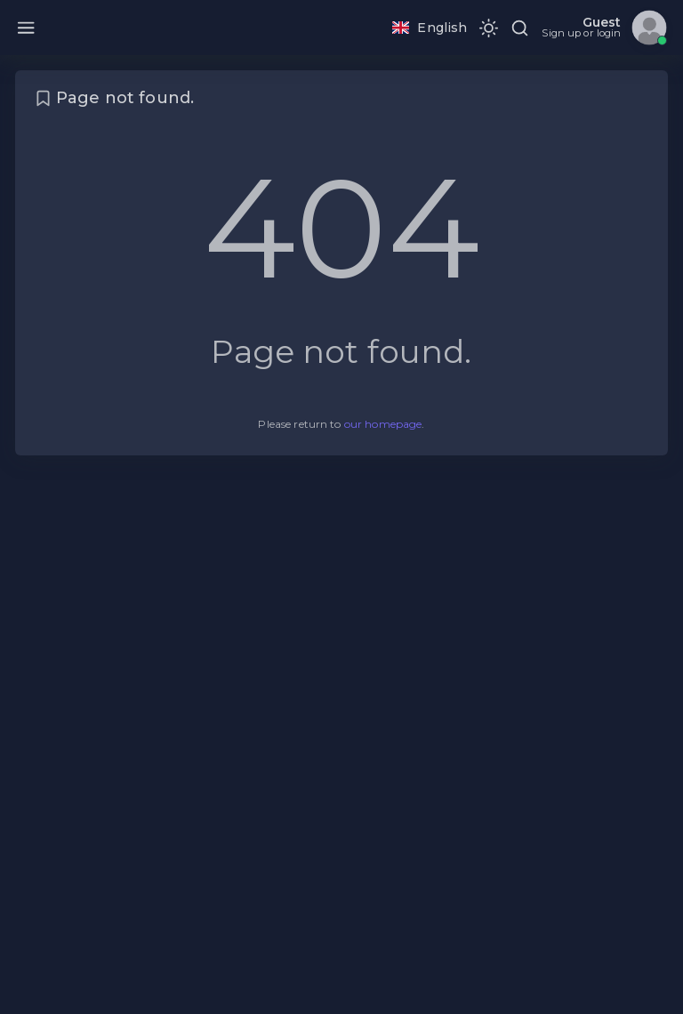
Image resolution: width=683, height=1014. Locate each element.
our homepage (383, 424)
